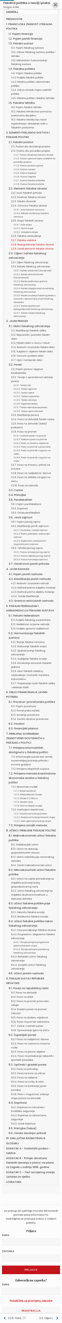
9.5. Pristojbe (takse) (23, 1128)
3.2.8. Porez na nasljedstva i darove (31, 473)
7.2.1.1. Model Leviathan (25, 790)
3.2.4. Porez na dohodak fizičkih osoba (32, 419)
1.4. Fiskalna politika (22, 69)
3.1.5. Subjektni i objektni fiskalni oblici (32, 351)
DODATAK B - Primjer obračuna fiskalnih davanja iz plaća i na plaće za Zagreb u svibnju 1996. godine (30, 1162)
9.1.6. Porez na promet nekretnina (30, 1021)
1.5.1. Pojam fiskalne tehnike (26, 107)
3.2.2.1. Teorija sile (22, 385)
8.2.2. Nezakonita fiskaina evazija (29, 916)
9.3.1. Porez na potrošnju (24, 1069)
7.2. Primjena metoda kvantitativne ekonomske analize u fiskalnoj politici (32, 778)
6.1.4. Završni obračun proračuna (29, 719)
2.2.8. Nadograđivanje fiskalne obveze (32, 244)
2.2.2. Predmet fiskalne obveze (28, 197)
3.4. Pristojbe (17, 495)
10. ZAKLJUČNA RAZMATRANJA (25, 1138)
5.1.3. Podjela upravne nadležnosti (30, 628)
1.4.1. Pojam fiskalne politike (26, 73)
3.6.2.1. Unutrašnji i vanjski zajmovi (31, 530)
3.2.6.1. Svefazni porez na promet (30, 435)
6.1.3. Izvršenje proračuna (25, 715)
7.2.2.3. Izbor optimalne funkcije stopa (32, 821)
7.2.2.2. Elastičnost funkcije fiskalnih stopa (34, 817)
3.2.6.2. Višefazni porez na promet (30, 439)
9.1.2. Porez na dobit (22, 997)
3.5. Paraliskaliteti (20, 500)
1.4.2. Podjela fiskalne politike (27, 77)
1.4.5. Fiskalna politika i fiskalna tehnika (32, 98)
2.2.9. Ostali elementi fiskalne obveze (32, 248)
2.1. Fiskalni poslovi (21, 142)
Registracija (31, 1311)
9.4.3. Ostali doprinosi (23, 1123)
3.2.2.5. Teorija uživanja (25, 400)
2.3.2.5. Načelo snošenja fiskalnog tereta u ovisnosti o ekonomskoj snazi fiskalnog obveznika (35, 299)
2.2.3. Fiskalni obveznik (23, 201)
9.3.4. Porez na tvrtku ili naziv (27, 1081)
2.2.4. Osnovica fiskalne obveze (29, 205)
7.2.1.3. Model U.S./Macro (26, 798)
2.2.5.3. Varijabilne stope (26, 232)
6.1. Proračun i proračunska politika (32, 702)
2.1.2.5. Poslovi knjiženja (25, 173)
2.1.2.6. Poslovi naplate (25, 176)
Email (5, 1235)
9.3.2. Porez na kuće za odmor (28, 1073)
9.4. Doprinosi (18, 1103)
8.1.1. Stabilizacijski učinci (24, 844)
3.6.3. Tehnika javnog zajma (27, 548)
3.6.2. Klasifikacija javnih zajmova (29, 526)
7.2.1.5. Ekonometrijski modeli (28, 805)
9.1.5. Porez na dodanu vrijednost (29, 1017)
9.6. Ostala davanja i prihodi (27, 1133)
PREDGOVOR (14, 19)
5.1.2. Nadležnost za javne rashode (30, 624)
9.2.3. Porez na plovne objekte (28, 1051)
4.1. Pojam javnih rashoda (25, 574)
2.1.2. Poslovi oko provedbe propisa (30, 150)
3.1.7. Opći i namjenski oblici (26, 360)
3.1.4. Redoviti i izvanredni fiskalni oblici (33, 347)
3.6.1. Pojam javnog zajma (25, 521)
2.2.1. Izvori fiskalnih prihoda (26, 193)
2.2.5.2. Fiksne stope (23, 228)
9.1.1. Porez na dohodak (24, 992)
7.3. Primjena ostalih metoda (28, 825)
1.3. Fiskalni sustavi (21, 43)
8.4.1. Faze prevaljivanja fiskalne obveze (33, 930)
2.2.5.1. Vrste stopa (23, 224)
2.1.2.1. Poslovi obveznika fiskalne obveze (33, 154)
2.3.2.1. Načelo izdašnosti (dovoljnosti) (32, 270)
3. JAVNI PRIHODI (17, 321)
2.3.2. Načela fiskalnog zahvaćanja (30, 266)
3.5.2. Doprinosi (19, 508)
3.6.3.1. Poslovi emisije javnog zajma (32, 552)
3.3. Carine (16, 490)
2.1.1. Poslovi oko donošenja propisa (30, 146)
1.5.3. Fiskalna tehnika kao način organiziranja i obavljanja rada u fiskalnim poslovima (29, 123)
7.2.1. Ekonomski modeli (24, 786)
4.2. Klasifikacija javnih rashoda (30, 579)
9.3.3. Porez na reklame (24, 1077)
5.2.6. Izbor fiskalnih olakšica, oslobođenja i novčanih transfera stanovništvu (30, 675)
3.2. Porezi (15, 365)
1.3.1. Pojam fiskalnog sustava (27, 48)
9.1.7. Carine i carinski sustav (27, 1026)
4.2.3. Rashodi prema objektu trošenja (32, 592)
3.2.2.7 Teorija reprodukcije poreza (30, 407)
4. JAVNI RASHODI (17, 569)
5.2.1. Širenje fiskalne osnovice (28, 642)
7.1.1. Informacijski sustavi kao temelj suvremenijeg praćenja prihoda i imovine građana (31, 760)
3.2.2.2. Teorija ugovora (25, 388)
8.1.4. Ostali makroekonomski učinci (31, 865)
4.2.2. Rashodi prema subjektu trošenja (33, 587)
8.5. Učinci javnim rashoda (26, 973)
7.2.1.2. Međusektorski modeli (28, 794)
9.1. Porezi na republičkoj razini (28, 988)
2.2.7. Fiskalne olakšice (23, 240)
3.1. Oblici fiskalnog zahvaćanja (29, 326)
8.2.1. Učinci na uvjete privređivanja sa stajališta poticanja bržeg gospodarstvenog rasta (32, 882)
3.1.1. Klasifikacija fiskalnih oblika (28, 330)
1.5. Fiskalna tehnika (22, 103)
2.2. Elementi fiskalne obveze (28, 188)
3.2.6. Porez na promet (24, 431)
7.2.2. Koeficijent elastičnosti (27, 809)
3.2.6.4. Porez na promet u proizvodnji (32, 446)
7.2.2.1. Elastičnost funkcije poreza (30, 813)
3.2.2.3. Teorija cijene (24, 392)
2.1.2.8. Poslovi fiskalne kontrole (29, 184)
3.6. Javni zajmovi (20, 517)
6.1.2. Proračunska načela (25, 710)
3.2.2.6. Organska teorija (26, 403)
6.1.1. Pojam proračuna (23, 706)
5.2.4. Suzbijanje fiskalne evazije (29, 658)
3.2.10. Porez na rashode (24, 485)
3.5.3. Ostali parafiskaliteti (25, 512)
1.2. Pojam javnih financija (25, 39)
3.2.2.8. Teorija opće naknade (28, 411)
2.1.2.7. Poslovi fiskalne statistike (29, 180)
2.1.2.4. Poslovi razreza (24, 169)
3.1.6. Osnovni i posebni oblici (27, 355)
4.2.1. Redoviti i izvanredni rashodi (30, 583)
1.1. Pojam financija (21, 34)
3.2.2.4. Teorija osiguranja (26, 396)
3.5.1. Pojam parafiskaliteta (26, 504)
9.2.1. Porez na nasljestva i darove (30, 1039)
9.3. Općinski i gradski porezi (27, 1065)
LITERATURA (13, 1182)
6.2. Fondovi (16, 724)
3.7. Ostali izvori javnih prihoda (29, 564)
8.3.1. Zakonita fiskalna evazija (28, 912)
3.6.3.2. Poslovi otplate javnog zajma (32, 555)
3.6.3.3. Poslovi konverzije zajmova (31, 559)
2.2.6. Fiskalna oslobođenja (26, 236)
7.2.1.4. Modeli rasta (23, 802)
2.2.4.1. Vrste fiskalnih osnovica (29, 209)
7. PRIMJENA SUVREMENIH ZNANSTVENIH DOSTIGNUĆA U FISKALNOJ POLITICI (25, 738)
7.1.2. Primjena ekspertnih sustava (30, 768)
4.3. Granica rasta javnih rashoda (31, 601)
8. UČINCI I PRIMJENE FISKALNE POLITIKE (31, 830)
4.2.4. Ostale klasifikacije (25, 596)
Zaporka (8, 1251)
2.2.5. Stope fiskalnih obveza (27, 220)
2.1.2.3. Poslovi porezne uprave (28, 165)
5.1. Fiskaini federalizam (24, 616)
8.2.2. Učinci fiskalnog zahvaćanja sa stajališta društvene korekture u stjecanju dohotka (32, 894)
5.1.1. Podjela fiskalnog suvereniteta (30, 620)
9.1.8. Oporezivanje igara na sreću (30, 1030)
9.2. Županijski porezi (22, 1035)
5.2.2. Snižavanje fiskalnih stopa (28, 646)
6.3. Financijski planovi (23, 728)
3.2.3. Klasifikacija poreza (25, 415)
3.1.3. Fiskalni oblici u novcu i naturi (30, 343)
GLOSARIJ (12, 1143)
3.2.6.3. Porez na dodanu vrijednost (31, 443)
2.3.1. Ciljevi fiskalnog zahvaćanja (29, 262)
